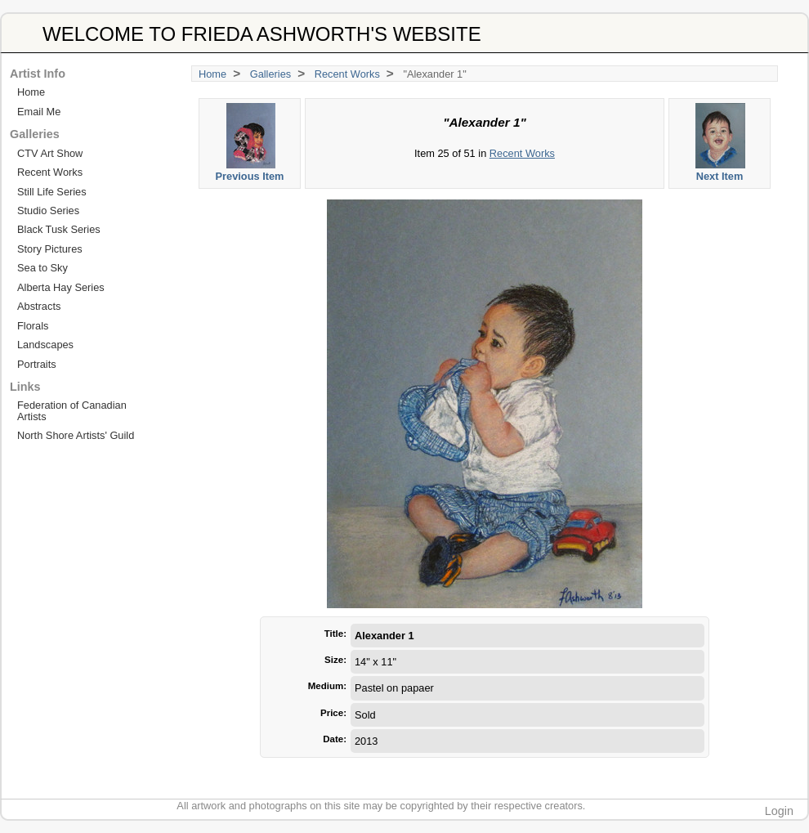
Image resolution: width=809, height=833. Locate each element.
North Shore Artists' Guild (75, 435)
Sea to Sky (42, 268)
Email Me (38, 111)
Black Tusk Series (59, 229)
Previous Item (250, 142)
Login (779, 810)
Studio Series (48, 210)
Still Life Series (52, 192)
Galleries (271, 74)
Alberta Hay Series (61, 287)
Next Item (720, 142)
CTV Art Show (50, 153)
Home (212, 74)
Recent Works (347, 74)
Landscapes (45, 344)
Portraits (36, 364)
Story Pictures (50, 249)
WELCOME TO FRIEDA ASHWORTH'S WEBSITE (261, 34)
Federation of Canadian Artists (72, 410)
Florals (32, 326)
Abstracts (38, 306)
